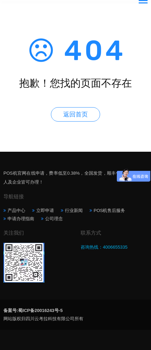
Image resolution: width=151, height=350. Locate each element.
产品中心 (16, 210)
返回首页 (75, 114)
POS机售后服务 (109, 210)
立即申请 (45, 210)
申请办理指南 (21, 218)
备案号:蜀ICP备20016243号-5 (33, 310)
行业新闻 (74, 210)
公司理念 (54, 218)
